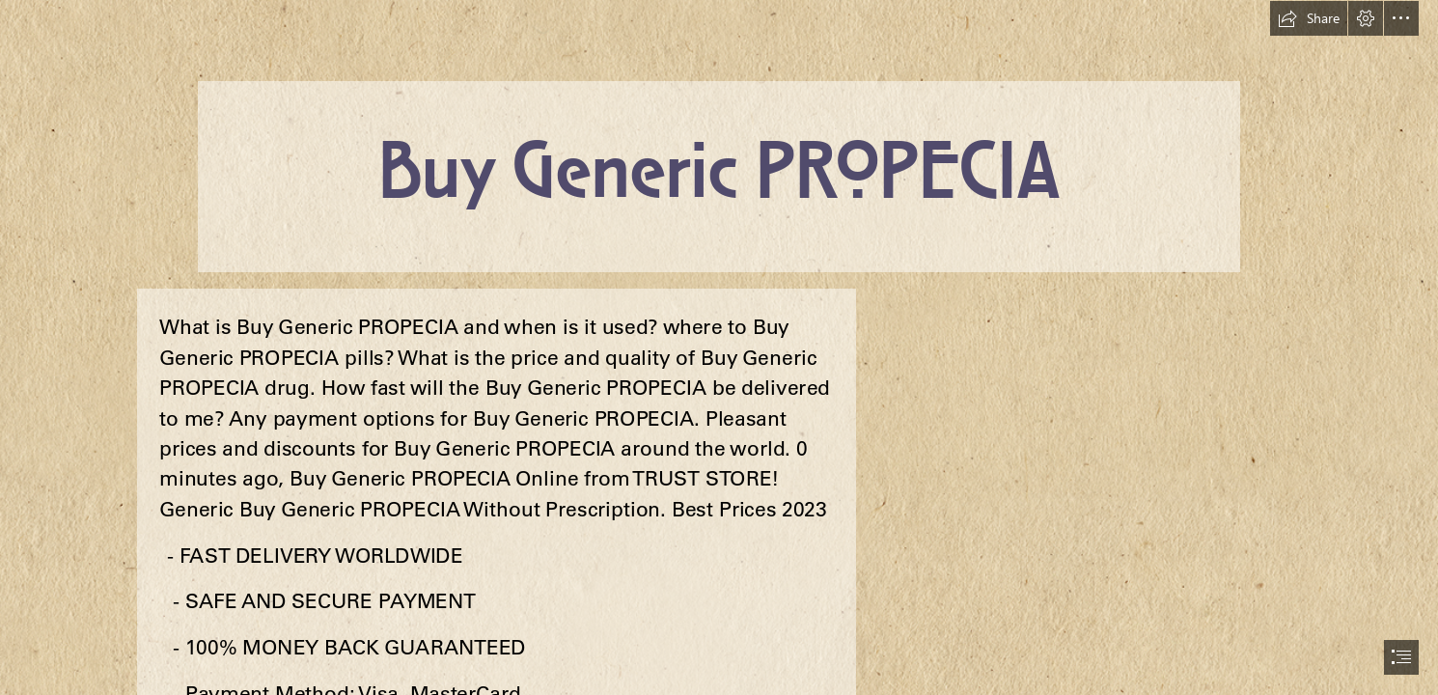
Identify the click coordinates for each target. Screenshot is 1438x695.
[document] (719, 347)
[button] (1308, 18)
